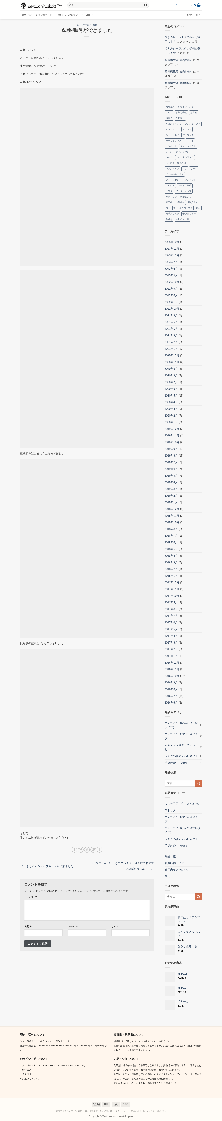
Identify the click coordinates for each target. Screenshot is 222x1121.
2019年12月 (172, 428)
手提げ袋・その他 (176, 762)
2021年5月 (171, 328)
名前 (28, 926)
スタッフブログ (84, 25)
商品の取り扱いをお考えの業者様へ (148, 1111)
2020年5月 (171, 395)
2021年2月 (171, 342)
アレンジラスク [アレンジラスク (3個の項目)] (192, 123)
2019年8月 (171, 455)
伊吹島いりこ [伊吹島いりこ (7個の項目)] (187, 196)
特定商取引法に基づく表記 (69, 1111)
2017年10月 (172, 595)
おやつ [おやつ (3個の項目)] (169, 112)
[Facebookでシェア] (74, 850)
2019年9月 (171, 449)
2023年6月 (171, 268)
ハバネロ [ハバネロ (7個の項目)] (170, 157)
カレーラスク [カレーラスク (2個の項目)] (172, 135)
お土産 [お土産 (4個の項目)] (193, 112)
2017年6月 (171, 622)
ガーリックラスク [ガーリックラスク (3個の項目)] (175, 140)
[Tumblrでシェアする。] (99, 850)
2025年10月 (172, 241)
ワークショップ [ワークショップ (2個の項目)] (183, 191)
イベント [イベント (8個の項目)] (186, 129)
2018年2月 (171, 569)
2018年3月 (171, 562)
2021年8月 (171, 315)
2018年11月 (172, 515)
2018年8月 (171, 529)
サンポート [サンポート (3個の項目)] (171, 146)
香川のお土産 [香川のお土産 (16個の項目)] (182, 219)
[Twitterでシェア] (81, 850)
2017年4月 (171, 635)
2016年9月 (171, 682)
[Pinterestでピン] (87, 850)
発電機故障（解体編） (178, 60)
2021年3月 (171, 335)
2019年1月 (171, 502)
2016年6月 (171, 702)
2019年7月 (171, 462)
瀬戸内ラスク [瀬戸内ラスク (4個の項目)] (186, 208)
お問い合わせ (193, 14)
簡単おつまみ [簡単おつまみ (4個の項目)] (172, 213)
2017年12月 (172, 582)
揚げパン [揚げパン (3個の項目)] (192, 202)
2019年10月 (172, 442)
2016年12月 (172, 662)
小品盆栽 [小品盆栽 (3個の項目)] (180, 202)
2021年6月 (171, 322)
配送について (122, 1111)
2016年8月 (171, 689)
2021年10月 (172, 308)
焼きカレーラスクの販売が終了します (183, 39)
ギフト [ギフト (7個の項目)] (190, 140)
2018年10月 (172, 522)
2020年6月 (171, 388)
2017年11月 (172, 589)
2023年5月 (171, 275)
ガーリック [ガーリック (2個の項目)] (188, 135)
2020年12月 (172, 355)
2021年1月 (171, 348)
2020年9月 (171, 368)
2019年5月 (171, 475)
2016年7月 (171, 696)
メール (73, 926)
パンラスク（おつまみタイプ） (181, 736)
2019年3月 (171, 488)
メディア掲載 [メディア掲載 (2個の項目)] (184, 185)
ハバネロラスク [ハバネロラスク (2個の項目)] (186, 157)
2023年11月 (172, 255)
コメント (30, 896)
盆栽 (95, 25)
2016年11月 (172, 669)
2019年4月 (171, 482)
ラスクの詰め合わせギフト (181, 756)
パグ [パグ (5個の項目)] (184, 168)
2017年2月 (171, 649)
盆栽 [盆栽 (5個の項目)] (198, 208)
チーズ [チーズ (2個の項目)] (169, 152)
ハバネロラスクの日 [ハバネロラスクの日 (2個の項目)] (176, 163)
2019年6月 (171, 468)
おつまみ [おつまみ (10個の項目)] (170, 107)
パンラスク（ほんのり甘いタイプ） (181, 725)
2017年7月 (171, 615)
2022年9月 (171, 288)
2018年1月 (171, 575)
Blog (89, 15)
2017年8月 (171, 609)
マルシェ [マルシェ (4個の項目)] (170, 185)
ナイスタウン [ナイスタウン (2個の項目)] (182, 152)
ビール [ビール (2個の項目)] (193, 168)
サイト (115, 926)
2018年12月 (172, 509)
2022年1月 (171, 302)
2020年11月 (172, 362)
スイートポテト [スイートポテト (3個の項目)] (188, 146)
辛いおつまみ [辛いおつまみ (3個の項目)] (189, 213)
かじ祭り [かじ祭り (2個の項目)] (180, 118)
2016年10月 (172, 676)
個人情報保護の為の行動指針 (99, 1111)
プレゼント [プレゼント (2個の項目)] (190, 180)
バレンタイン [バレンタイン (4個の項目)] (172, 168)
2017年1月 (171, 655)
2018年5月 (171, 549)
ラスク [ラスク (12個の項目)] (169, 191)
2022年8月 (171, 295)
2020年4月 (171, 402)
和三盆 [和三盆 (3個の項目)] (169, 202)
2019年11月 (172, 435)
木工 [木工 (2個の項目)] (168, 208)
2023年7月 (171, 262)
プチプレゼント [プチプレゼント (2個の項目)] (173, 180)
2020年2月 (171, 415)
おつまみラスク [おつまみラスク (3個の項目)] (186, 107)
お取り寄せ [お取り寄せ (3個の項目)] (181, 112)
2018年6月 (171, 542)
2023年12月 (172, 248)
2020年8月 (171, 375)
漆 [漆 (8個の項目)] (174, 208)
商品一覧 (27, 15)
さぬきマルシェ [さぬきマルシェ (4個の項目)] (173, 123)
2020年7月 (171, 382)
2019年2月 (171, 495)
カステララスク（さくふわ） (180, 747)
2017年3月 (171, 642)
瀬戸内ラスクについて (70, 15)
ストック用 (171, 810)
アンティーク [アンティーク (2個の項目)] (172, 129)
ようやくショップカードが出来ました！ (48, 866)
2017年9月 (171, 602)
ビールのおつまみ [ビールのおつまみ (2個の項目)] (175, 174)
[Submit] (146, 5)
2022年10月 (172, 282)
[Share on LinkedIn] (93, 850)
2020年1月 (171, 422)
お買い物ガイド (45, 15)
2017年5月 (171, 629)
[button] (177, 5)
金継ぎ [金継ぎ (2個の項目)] (169, 219)
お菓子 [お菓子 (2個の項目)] (169, 118)
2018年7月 (171, 535)
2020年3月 (171, 408)
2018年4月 (171, 555)
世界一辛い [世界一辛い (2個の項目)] (171, 196)
